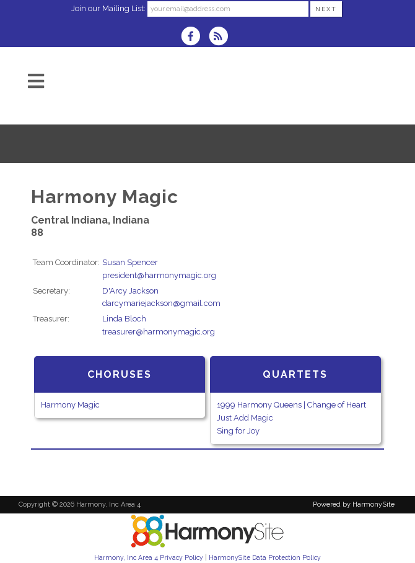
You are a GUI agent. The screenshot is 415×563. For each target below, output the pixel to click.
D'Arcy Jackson (130, 290)
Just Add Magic (245, 417)
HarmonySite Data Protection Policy (265, 557)
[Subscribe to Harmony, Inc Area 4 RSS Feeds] (221, 37)
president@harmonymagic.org (159, 275)
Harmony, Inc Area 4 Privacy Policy (148, 557)
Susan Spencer (130, 262)
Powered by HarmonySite (354, 504)
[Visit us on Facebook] (194, 37)
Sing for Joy (238, 430)
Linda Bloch (124, 318)
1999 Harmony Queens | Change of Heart (291, 404)
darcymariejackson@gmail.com (161, 303)
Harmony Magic (70, 404)
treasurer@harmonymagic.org (158, 331)
